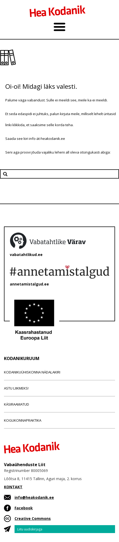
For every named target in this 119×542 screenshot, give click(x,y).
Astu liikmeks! (16, 388)
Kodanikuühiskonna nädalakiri (32, 372)
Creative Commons (33, 518)
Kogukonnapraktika (22, 420)
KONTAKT (13, 486)
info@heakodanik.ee (34, 497)
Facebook (24, 507)
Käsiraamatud (16, 404)
